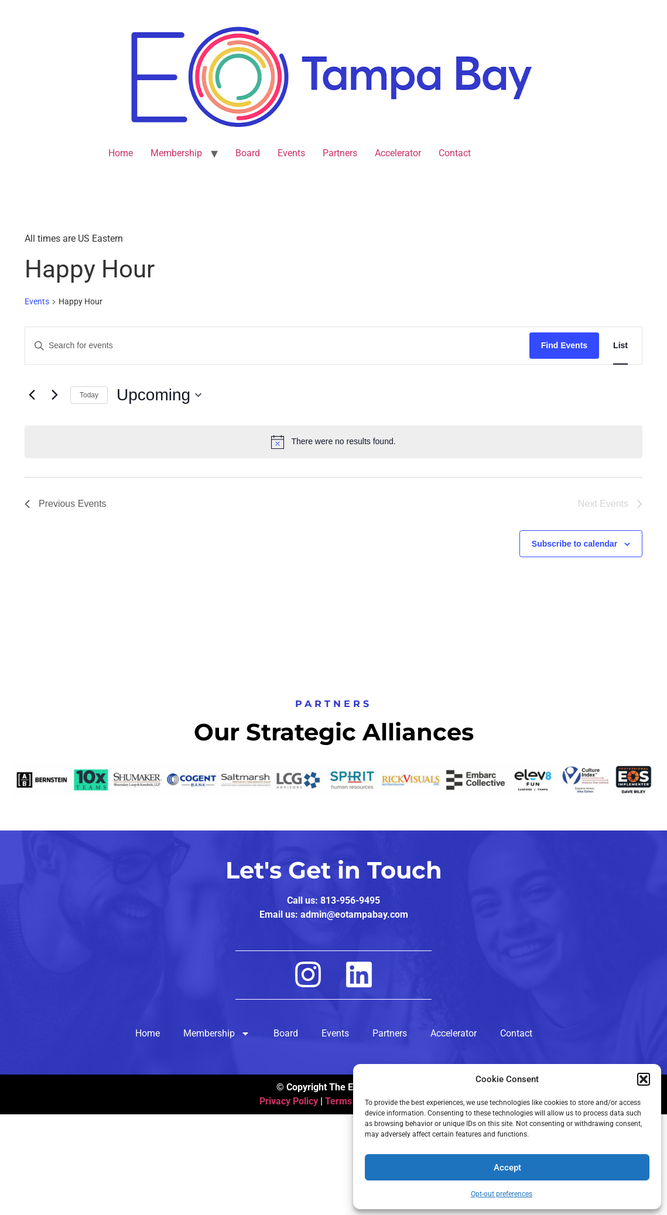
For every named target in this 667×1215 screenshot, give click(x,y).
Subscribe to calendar (574, 543)
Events (291, 153)
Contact (455, 153)
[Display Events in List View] (620, 345)
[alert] (333, 441)
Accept (507, 1167)
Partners (340, 153)
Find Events (564, 345)
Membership (176, 153)
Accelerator (398, 153)
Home (120, 153)
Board (247, 153)
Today (89, 395)
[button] (643, 1079)
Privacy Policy (288, 1101)
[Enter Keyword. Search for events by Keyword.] (277, 345)
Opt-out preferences (501, 1194)
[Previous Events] (32, 395)
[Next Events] (54, 395)
